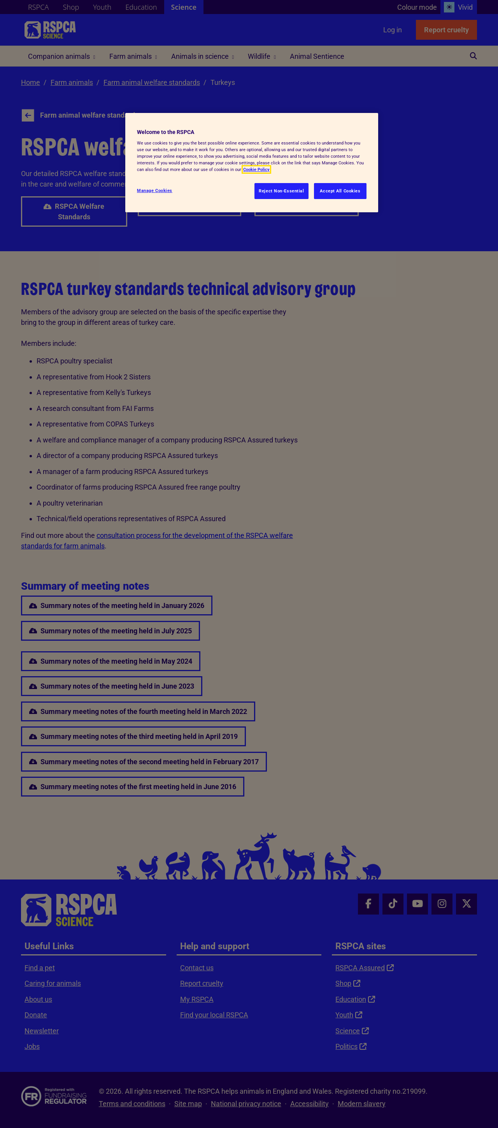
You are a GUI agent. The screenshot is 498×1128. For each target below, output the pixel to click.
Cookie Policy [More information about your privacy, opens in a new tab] (256, 169)
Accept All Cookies (340, 191)
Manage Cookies (154, 190)
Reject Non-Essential (281, 191)
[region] (251, 163)
